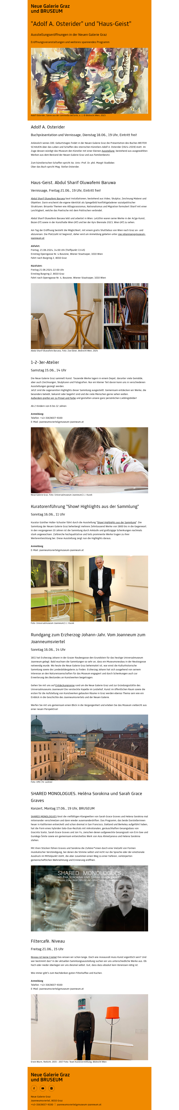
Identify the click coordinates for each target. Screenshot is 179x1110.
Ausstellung (108, 151)
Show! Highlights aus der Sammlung (116, 522)
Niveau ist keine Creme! (44, 957)
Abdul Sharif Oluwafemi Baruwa (48, 198)
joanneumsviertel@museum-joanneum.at (79, 1104)
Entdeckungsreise (65, 685)
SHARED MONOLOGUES (44, 816)
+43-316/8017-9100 (42, 1104)
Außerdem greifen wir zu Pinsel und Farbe (53, 398)
